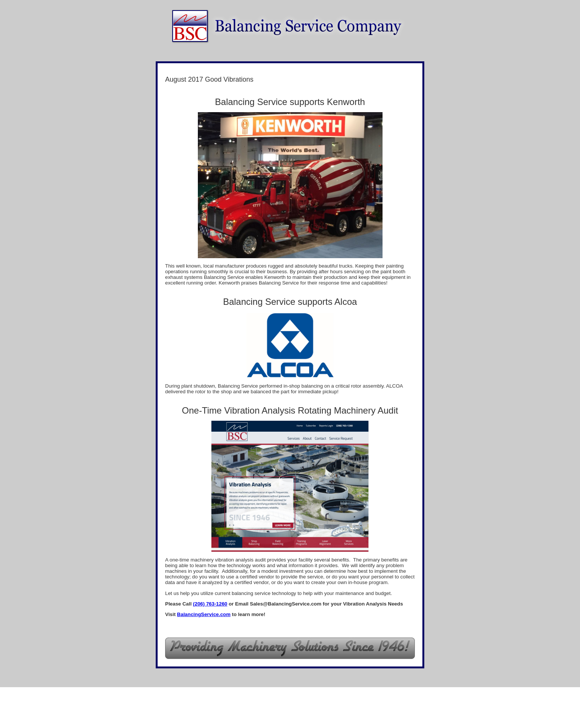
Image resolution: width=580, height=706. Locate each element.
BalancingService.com (204, 614)
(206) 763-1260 (210, 604)
